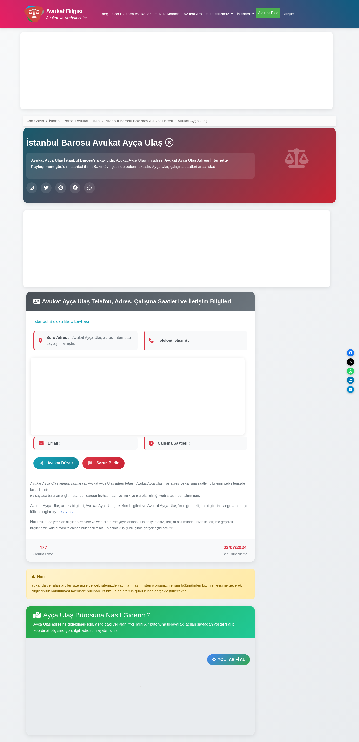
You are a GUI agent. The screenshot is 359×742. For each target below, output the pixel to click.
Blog (104, 14)
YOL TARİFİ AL (228, 659)
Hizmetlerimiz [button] (218, 14)
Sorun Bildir (103, 463)
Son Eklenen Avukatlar (131, 14)
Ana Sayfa (35, 121)
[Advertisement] (176, 70)
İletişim (288, 14)
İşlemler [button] (244, 14)
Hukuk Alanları (167, 14)
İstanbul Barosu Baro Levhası (61, 321)
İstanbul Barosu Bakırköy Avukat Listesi (139, 121)
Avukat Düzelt (56, 463)
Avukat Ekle (268, 13)
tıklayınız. (66, 512)
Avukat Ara (192, 14)
